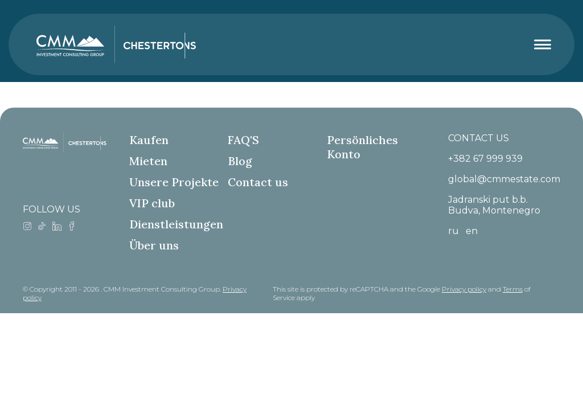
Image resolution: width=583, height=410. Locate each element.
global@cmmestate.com (504, 179)
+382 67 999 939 (485, 158)
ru (453, 231)
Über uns (154, 245)
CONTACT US (478, 138)
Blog (240, 161)
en (472, 231)
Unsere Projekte (174, 182)
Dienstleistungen (176, 224)
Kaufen (149, 140)
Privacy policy (464, 289)
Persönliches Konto (362, 147)
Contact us (258, 182)
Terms (513, 289)
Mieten (148, 161)
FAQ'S (243, 140)
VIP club (152, 203)
